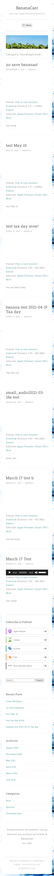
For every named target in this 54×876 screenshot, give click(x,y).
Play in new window (26, 102)
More (8, 117)
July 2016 (11, 779)
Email (38, 113)
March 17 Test (18, 558)
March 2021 (12, 773)
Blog (8, 800)
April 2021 (11, 766)
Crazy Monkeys (14, 701)
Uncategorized (13, 813)
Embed (9, 109)
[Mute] (36, 572)
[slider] (23, 572)
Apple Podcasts (25, 113)
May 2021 (10, 760)
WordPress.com (26, 868)
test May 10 (16, 145)
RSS (45, 113)
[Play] (9, 572)
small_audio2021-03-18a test (25, 395)
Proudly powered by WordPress (27, 861)
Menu (27, 25)
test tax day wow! (22, 226)
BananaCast (27, 7)
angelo (32, 69)
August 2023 (12, 747)
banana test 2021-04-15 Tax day (26, 309)
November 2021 (14, 754)
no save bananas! (22, 64)
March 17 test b (20, 477)
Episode (10, 807)
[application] (27, 572)
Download (11, 106)
